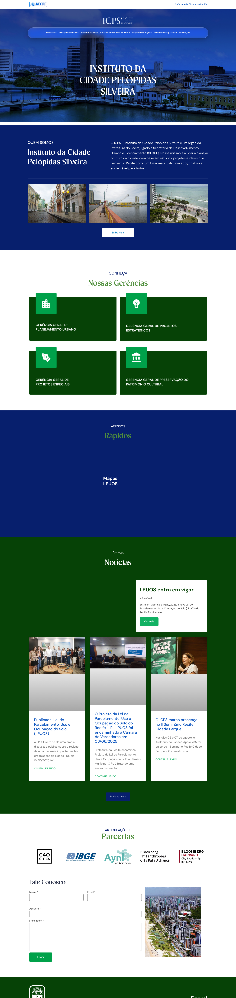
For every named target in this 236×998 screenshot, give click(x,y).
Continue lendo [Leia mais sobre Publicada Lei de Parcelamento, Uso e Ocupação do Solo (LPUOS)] (44, 768)
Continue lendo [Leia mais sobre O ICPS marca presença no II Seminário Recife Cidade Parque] (166, 759)
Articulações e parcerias (165, 33)
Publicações (184, 33)
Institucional (51, 33)
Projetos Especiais (89, 33)
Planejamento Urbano (69, 33)
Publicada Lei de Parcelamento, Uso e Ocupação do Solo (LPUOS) (52, 726)
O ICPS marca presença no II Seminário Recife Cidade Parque (176, 724)
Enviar (40, 957)
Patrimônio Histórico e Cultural (115, 33)
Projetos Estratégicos (142, 33)
